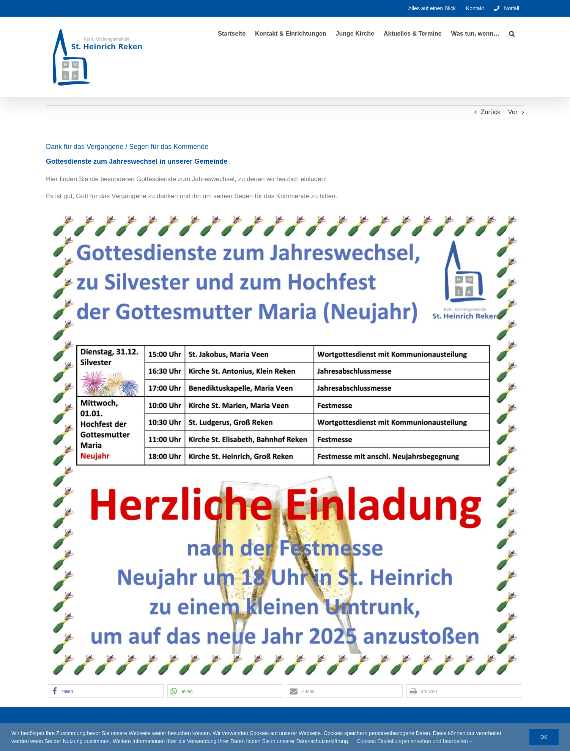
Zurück (491, 112)
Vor (513, 112)
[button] (512, 33)
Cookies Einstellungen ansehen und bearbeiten (415, 741)
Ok (544, 737)
